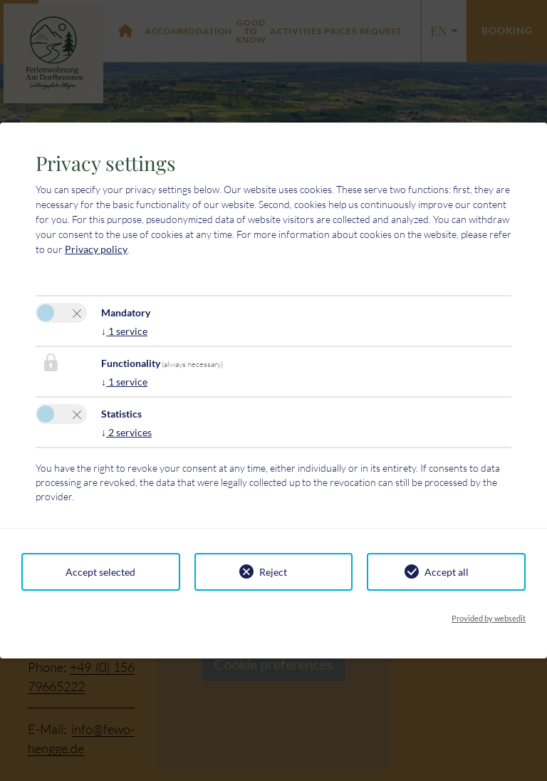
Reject (273, 572)
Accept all (446, 572)
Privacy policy (96, 249)
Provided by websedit (489, 618)
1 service (124, 331)
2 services (126, 432)
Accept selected (100, 572)
